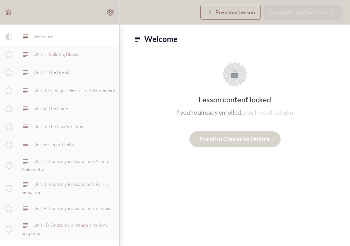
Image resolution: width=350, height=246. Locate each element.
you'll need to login (268, 112)
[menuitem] (110, 12)
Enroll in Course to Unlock (235, 139)
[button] (8, 12)
